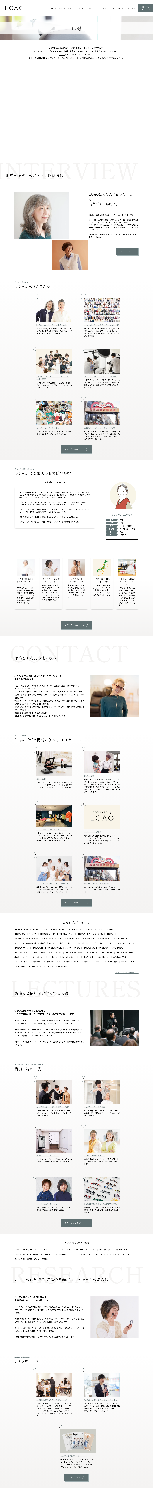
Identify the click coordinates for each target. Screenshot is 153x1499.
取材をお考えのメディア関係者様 (27, 111)
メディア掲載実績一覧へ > (127, 972)
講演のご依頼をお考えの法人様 (124, 111)
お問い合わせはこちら (74, 449)
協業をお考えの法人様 (58, 111)
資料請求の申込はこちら (145, 8)
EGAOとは (125, 251)
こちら (62, 54)
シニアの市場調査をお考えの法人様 (89, 111)
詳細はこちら (74, 1477)
